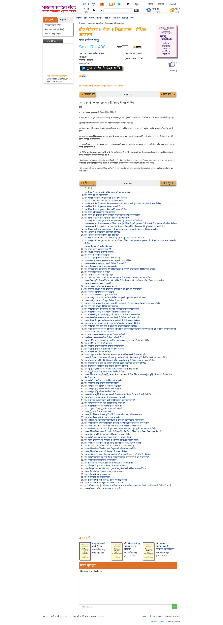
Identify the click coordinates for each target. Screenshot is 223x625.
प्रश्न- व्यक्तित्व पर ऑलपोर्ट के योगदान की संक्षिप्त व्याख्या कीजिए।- (108, 437)
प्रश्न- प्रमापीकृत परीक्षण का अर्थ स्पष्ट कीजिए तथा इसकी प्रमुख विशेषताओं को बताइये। (115, 297)
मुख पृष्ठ (78, 18)
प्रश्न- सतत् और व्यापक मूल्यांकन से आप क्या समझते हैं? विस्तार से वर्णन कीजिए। (113, 220)
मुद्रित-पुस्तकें (49, 20)
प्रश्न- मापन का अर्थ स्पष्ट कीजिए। (96, 195)
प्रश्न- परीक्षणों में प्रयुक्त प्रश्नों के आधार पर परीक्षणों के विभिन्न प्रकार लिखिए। (112, 320)
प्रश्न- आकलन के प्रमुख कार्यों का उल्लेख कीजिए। (102, 232)
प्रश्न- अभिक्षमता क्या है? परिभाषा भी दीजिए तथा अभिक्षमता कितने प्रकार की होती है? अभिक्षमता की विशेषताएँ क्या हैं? (128, 485)
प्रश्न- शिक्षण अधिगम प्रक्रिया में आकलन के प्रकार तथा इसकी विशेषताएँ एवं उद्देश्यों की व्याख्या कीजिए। (121, 229)
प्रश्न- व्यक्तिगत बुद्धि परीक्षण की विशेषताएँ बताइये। (103, 380)
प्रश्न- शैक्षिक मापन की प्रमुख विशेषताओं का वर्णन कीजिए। (105, 198)
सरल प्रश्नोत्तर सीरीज (96, 53)
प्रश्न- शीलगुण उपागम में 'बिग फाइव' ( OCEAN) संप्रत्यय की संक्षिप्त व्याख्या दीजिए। (115, 468)
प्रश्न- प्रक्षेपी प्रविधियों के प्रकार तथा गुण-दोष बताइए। (103, 471)
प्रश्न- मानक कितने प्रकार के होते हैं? (97, 272)
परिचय (91, 18)
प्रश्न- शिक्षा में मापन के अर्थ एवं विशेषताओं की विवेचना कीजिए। (107, 192)
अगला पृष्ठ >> (168, 94)
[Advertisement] (128, 511)
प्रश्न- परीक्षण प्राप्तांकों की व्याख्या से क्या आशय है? (103, 406)
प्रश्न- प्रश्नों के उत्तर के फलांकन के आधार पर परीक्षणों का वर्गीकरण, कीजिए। (112, 323)
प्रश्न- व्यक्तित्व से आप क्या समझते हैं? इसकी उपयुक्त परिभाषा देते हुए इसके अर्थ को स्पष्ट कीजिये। (120, 428)
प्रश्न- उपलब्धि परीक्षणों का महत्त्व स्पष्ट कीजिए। (101, 295)
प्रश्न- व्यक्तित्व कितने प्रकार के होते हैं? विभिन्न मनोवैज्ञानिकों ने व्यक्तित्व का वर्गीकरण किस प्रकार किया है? (123, 431)
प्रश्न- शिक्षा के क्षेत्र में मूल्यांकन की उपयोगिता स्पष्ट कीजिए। (105, 209)
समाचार (99, 18)
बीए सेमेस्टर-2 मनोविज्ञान (98, 545)
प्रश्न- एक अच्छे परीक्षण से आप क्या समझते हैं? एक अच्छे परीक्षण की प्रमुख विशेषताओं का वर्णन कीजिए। (122, 303)
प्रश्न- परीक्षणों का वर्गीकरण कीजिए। (97, 352)
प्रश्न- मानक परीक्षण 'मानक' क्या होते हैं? (99, 283)
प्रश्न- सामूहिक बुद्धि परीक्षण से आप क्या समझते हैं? (102, 386)
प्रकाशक (161, 4)
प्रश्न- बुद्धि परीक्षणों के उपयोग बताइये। (98, 411)
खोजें (85, 18)
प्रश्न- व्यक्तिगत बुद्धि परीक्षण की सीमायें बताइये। (101, 383)
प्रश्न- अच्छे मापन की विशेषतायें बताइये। (98, 246)
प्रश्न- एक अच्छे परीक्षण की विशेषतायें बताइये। (101, 306)
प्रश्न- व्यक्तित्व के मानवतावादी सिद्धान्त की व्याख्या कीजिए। (106, 451)
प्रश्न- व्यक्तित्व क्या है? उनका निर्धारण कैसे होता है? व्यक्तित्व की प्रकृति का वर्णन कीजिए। (117, 423)
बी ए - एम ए (83, 23)
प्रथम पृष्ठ (127, 94)
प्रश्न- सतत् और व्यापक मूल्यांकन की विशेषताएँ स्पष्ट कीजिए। (106, 263)
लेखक (150, 4)
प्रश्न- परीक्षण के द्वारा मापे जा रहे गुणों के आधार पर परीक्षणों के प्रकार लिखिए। (112, 314)
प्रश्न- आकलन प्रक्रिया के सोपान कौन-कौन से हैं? (101, 235)
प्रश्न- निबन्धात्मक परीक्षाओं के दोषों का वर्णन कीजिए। (103, 337)
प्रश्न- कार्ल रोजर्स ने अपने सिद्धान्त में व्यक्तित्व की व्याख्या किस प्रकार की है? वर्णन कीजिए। (117, 454)
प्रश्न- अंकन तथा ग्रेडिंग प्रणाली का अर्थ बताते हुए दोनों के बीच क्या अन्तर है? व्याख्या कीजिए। (118, 277)
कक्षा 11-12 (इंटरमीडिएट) (54, 29)
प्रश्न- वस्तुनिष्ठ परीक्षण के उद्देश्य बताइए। (98, 343)
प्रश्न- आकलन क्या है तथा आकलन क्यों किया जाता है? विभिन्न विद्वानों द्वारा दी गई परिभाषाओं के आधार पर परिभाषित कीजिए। (130, 223)
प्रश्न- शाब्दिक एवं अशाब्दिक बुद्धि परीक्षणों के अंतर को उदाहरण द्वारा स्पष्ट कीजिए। (114, 420)
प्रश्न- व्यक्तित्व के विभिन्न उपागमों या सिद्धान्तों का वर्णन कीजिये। (107, 434)
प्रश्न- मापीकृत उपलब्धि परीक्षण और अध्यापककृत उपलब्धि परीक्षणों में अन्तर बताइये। (115, 354)
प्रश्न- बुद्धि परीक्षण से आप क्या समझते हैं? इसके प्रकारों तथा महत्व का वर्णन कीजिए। (115, 363)
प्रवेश (132, 18)
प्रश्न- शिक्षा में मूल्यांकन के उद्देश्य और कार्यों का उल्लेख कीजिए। (107, 218)
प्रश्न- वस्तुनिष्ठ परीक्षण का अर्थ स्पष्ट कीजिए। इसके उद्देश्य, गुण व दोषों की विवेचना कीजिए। (117, 340)
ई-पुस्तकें (63, 20)
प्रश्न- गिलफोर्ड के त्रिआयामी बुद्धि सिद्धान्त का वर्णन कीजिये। (106, 366)
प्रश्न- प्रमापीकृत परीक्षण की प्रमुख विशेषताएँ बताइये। (103, 300)
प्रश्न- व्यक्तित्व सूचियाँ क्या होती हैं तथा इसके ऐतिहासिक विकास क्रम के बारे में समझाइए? (116, 457)
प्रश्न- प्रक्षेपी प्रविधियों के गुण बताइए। (97, 474)
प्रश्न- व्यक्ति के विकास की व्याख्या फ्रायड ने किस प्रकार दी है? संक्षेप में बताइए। (113, 443)
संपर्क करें (107, 18)
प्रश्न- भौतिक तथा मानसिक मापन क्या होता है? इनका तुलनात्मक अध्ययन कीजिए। (114, 238)
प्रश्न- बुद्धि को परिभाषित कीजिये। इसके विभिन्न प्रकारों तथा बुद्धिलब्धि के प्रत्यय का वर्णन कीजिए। (119, 360)
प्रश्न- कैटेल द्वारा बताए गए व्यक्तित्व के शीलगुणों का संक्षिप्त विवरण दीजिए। (111, 440)
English (173, 4)
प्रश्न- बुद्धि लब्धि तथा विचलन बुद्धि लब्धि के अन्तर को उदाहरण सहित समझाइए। (113, 414)
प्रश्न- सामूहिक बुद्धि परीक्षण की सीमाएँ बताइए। (101, 391)
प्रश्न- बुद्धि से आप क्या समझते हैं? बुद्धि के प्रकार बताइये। (105, 397)
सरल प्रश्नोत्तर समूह (89, 40)
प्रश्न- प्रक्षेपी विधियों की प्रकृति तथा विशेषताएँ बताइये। (103, 483)
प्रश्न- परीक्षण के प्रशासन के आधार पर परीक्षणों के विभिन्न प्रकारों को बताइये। (112, 317)
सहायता (125, 18)
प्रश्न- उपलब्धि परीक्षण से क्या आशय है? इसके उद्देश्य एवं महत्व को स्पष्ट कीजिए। (113, 289)
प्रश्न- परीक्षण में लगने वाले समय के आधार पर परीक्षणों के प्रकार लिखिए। (110, 326)
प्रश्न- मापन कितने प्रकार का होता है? (97, 249)
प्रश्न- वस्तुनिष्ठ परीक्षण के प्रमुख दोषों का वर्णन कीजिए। (104, 349)
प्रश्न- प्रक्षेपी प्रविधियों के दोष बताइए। (97, 477)
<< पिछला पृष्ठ (87, 94)
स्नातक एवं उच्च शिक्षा (53, 25)
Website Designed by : (159, 621)
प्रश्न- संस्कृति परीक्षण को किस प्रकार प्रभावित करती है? (104, 403)
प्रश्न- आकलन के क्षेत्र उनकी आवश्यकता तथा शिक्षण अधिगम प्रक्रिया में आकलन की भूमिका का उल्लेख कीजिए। (124, 226)
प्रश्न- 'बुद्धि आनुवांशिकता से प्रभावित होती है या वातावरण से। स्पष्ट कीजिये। (111, 369)
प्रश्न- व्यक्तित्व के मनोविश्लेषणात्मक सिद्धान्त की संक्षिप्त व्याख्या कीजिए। (110, 448)
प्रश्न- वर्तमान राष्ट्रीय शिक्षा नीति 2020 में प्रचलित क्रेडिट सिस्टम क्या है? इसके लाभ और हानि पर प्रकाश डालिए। (124, 280)
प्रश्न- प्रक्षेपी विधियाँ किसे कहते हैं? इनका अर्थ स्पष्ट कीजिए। (105, 480)
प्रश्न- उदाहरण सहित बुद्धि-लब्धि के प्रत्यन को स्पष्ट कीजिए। (105, 409)
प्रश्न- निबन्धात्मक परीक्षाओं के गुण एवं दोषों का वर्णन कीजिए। (106, 334)
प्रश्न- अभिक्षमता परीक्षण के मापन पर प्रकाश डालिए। (103, 488)
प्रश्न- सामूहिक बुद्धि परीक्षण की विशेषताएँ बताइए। (102, 389)
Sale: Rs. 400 (92, 47)
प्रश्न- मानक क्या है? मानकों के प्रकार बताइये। (100, 286)
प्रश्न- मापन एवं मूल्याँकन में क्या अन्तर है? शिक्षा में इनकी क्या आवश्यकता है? (112, 215)
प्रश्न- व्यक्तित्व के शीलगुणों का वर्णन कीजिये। (100, 460)
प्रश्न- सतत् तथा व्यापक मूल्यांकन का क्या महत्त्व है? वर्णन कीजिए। (108, 260)
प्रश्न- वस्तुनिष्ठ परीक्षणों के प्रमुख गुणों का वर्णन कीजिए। (104, 346)
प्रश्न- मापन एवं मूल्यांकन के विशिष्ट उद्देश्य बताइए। (102, 258)
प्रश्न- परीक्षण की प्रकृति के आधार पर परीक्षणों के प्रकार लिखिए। (107, 312)
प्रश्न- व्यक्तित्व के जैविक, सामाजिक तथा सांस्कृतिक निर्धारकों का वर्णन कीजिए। (113, 426)
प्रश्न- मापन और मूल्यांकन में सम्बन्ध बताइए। (100, 212)
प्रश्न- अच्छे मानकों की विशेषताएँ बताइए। (99, 275)
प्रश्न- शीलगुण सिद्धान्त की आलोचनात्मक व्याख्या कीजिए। (105, 465)
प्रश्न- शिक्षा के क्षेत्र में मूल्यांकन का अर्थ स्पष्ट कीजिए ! (103, 206)
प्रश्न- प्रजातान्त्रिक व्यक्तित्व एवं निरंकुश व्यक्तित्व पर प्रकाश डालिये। (109, 463)
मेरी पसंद (116, 18)
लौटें (83, 76)
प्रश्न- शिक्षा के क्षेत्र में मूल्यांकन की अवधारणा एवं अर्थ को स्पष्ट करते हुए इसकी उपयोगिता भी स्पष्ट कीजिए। (123, 203)
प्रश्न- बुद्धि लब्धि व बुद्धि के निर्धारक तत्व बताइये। (102, 417)
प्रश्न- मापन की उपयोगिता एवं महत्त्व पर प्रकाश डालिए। (104, 201)
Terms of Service (97, 616)
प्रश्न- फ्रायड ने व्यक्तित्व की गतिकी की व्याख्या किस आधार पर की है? (109, 446)
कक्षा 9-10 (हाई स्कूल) (53, 33)
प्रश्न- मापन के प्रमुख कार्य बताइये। (96, 255)
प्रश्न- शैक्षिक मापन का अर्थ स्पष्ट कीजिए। (99, 252)
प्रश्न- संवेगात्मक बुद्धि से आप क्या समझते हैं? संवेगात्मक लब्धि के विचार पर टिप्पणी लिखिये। (117, 394)
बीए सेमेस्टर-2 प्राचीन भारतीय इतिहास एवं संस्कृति (165, 546)
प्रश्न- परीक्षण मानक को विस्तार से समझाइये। (100, 266)
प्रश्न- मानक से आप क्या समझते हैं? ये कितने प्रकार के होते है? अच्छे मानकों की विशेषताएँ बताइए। (120, 269)
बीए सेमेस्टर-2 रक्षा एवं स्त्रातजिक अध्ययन (132, 546)
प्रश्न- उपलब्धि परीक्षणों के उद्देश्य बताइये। (99, 292)
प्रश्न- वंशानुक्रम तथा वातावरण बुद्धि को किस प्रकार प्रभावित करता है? (109, 400)
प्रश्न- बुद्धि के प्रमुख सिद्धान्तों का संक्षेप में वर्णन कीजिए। (104, 371)
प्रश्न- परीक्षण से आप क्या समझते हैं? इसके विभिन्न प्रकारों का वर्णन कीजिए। (111, 309)
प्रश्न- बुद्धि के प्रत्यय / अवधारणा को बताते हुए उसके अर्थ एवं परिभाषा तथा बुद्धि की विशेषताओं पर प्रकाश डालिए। (125, 357)
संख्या (119, 47)
